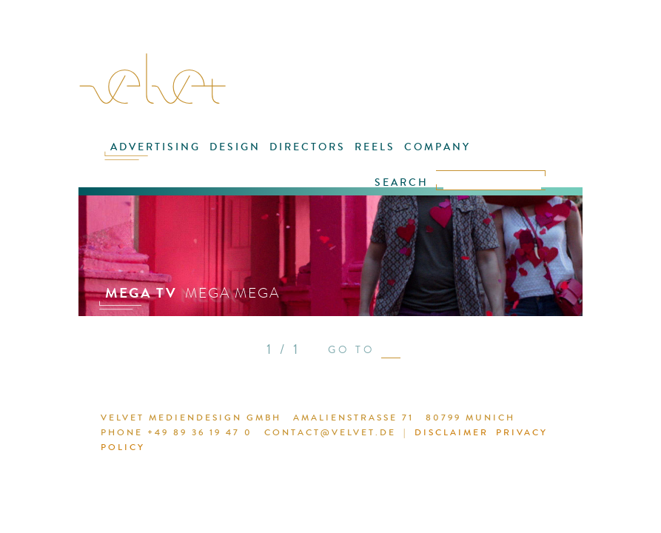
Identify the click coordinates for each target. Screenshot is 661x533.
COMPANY (437, 147)
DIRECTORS (307, 147)
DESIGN (235, 147)
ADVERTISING (155, 147)
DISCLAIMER (452, 432)
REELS (375, 147)
